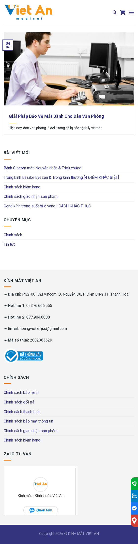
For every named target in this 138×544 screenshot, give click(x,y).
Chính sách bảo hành (21, 392)
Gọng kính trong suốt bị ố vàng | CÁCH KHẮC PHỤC (47, 206)
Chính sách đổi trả (19, 402)
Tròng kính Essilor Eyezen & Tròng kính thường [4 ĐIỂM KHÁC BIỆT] (61, 177)
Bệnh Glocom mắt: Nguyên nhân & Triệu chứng (42, 168)
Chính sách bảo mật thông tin (28, 421)
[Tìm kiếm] (114, 12)
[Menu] (131, 12)
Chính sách (13, 235)
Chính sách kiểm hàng (22, 187)
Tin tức (9, 244)
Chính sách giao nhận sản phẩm (31, 196)
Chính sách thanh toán (22, 411)
